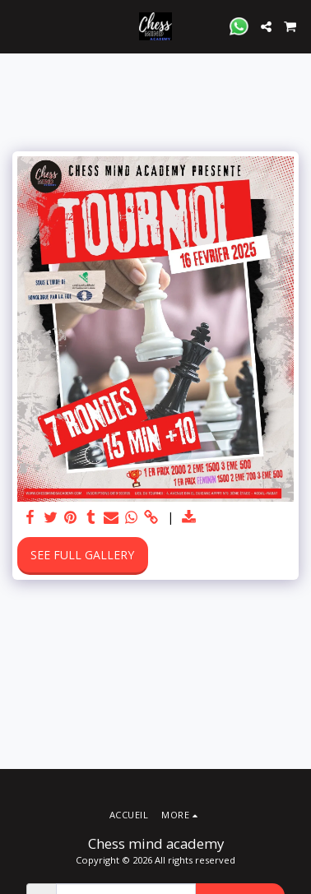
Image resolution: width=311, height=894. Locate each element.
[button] (18, 26)
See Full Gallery (82, 555)
